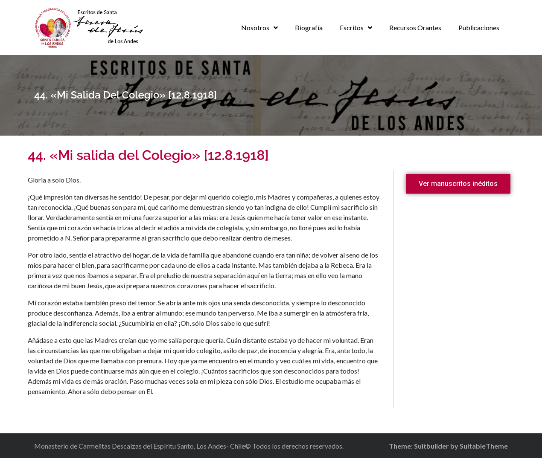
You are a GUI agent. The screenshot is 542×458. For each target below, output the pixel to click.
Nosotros (255, 27)
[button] (458, 184)
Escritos (352, 27)
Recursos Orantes (415, 27)
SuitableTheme (484, 446)
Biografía (309, 27)
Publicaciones (478, 27)
